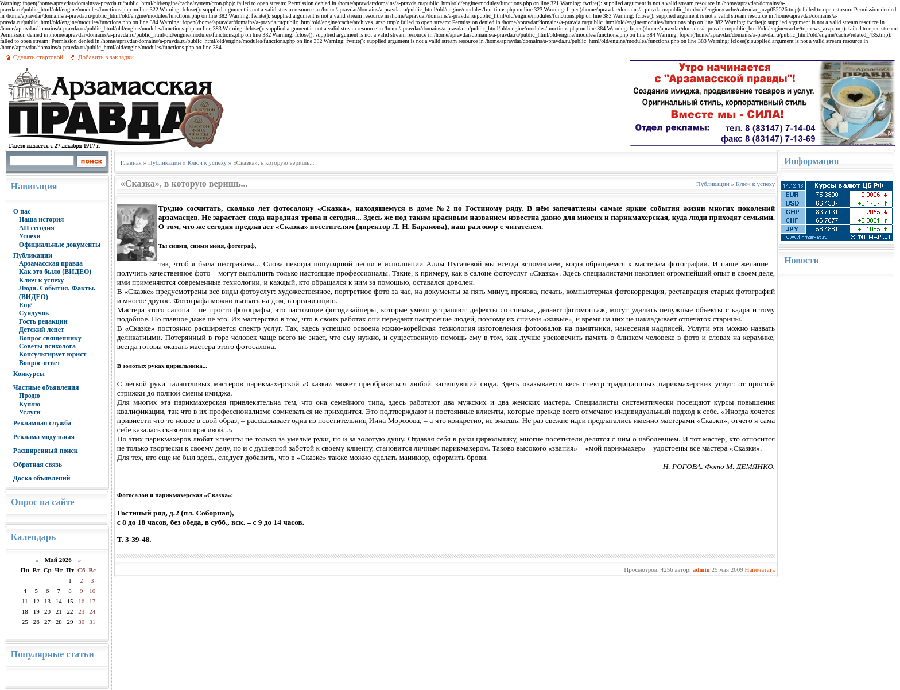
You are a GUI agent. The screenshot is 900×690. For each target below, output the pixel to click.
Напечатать (759, 569)
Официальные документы (60, 245)
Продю (29, 395)
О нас (22, 211)
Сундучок (34, 313)
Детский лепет (41, 329)
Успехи (30, 236)
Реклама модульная (44, 437)
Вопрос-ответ (39, 363)
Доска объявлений (42, 478)
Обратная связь (37, 464)
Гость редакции (43, 321)
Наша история (41, 219)
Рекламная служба (42, 423)
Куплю (29, 404)
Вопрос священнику (50, 338)
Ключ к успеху (41, 280)
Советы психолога (47, 346)
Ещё (25, 305)
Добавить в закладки (106, 56)
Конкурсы (29, 374)
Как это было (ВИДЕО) (55, 272)
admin (701, 569)
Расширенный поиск (45, 451)
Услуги (30, 412)
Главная (131, 162)
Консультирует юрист (53, 354)
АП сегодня (37, 228)
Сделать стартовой (38, 56)
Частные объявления (46, 387)
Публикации (32, 255)
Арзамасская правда (51, 263)
